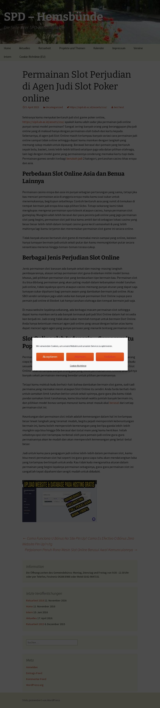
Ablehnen (80, 356)
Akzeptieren (50, 356)
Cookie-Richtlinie (78, 365)
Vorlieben (110, 356)
